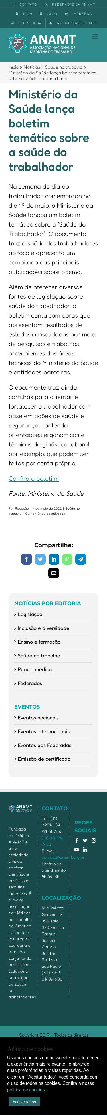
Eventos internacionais (44, 731)
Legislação (30, 614)
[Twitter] (85, 840)
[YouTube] (76, 849)
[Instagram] (94, 840)
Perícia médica (35, 669)
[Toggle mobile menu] (95, 37)
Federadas (30, 683)
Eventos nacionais (38, 717)
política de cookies (26, 1089)
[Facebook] (76, 840)
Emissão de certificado (44, 759)
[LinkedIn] (85, 849)
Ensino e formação (39, 641)
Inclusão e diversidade (43, 628)
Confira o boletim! (34, 478)
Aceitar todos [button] (24, 1101)
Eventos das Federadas (44, 745)
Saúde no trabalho (39, 655)
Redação (22, 508)
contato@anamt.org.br (63, 857)
